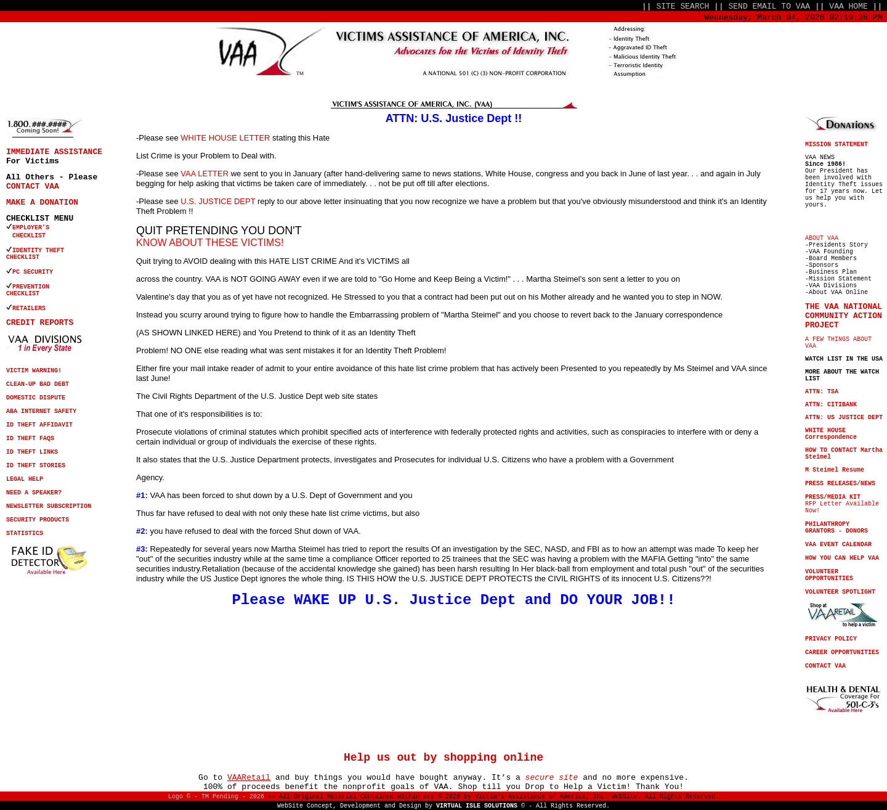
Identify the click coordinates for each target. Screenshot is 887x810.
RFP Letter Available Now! (842, 504)
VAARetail (248, 777)
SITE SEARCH (682, 6)
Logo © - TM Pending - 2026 (216, 796)
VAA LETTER (204, 173)
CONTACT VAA (32, 186)
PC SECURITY (32, 272)
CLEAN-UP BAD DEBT (37, 384)
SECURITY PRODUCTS (37, 520)
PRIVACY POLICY (831, 639)
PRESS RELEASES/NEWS (840, 483)
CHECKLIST (22, 257)
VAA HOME (848, 6)
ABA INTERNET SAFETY (41, 411)
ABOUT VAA (821, 238)
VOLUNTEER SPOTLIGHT (840, 592)
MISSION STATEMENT (836, 144)
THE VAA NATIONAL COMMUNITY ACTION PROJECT (843, 316)
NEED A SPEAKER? (34, 492)
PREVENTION (32, 287)
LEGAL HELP (24, 479)
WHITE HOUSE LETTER (225, 137)
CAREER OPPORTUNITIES (842, 652)
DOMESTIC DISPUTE (35, 398)
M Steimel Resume (834, 470)
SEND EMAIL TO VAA (770, 6)
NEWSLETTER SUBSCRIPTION (48, 506)
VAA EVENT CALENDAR (838, 544)
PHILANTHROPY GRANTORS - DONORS (836, 527)
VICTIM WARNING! (34, 370)
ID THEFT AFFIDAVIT (39, 425)
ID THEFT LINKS (32, 452)
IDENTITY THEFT (38, 250)
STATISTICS (24, 533)
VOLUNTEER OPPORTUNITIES (829, 575)
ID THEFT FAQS (30, 438)
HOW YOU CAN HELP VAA (842, 558)
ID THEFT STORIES (35, 465)
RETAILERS (29, 308)
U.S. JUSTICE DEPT (217, 201)
